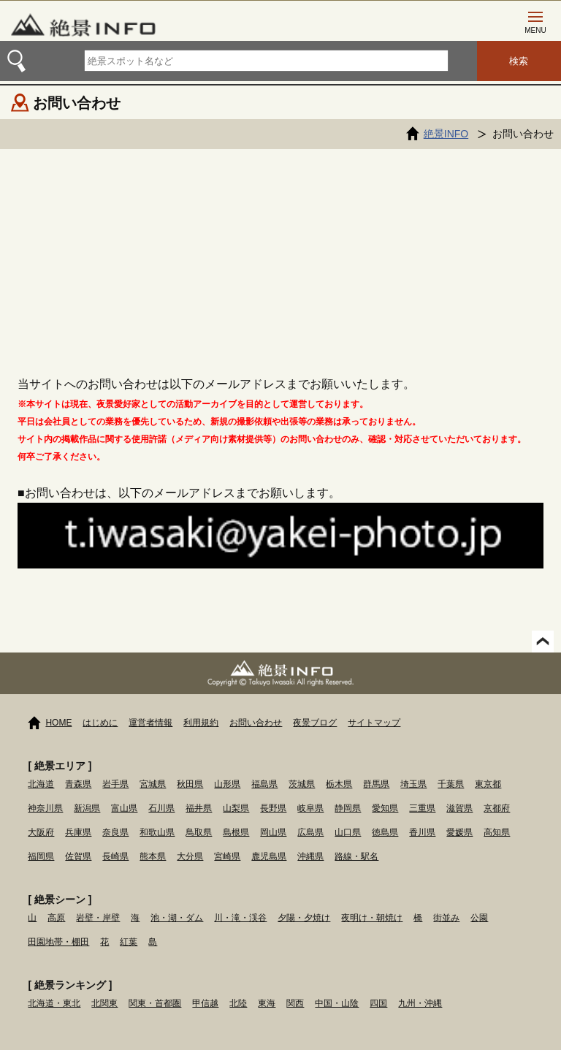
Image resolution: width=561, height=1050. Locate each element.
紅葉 (128, 942)
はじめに (100, 723)
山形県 (227, 784)
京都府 (497, 808)
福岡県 (41, 856)
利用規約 (200, 723)
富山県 (124, 808)
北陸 (238, 1003)
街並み (446, 918)
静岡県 (348, 808)
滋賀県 (459, 808)
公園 (479, 918)
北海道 (41, 784)
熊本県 (153, 856)
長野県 (273, 808)
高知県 (497, 832)
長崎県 (115, 856)
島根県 (236, 832)
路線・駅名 (356, 856)
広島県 (310, 832)
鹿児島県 (268, 856)
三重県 (422, 808)
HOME (58, 723)
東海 (266, 1003)
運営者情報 (150, 723)
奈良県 (115, 832)
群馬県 (376, 784)
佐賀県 (78, 856)
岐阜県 (310, 808)
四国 (378, 1003)
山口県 (348, 832)
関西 (295, 1003)
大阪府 (41, 832)
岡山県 (273, 832)
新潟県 (87, 808)
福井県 (199, 808)
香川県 (422, 832)
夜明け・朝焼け (371, 918)
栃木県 (339, 784)
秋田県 (190, 784)
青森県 (78, 784)
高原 (56, 918)
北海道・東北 (54, 1003)
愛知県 (385, 808)
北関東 (104, 1003)
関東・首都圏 (155, 1003)
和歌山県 (157, 832)
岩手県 (115, 784)
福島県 (264, 784)
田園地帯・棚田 (58, 942)
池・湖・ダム (176, 918)
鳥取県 (199, 832)
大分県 (190, 856)
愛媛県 (459, 832)
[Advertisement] (280, 258)
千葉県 (451, 784)
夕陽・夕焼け (304, 918)
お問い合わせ (255, 723)
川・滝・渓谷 (240, 918)
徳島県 (385, 832)
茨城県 (302, 784)
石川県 (161, 808)
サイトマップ (374, 723)
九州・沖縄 (420, 1003)
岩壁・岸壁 (98, 918)
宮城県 (153, 784)
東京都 (488, 784)
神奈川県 (45, 808)
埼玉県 (413, 784)
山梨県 (236, 808)
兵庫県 (78, 832)
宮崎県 (227, 856)
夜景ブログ (315, 723)
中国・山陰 (337, 1003)
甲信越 (205, 1003)
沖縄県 (310, 856)
